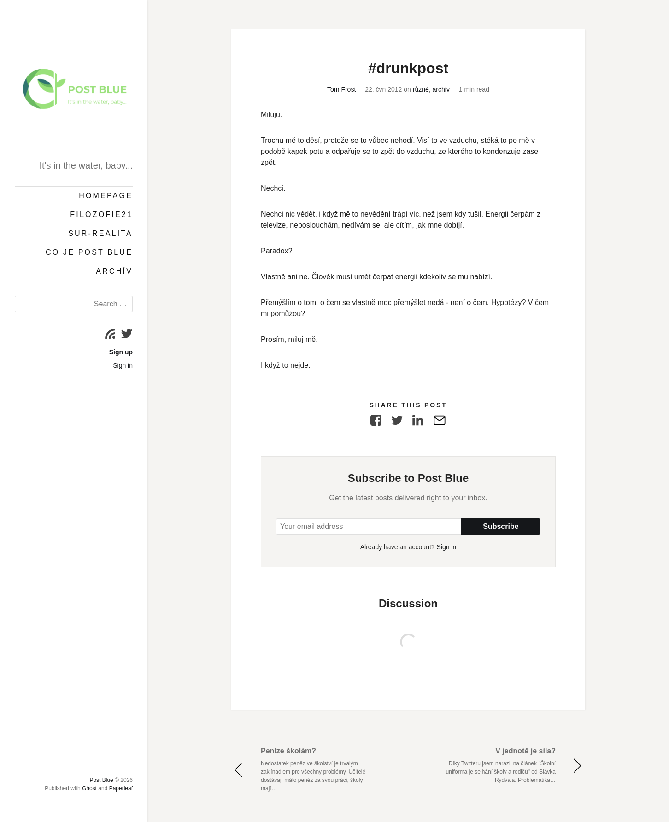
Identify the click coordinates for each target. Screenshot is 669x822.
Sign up (121, 352)
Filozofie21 (101, 214)
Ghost (89, 788)
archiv (441, 89)
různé (421, 89)
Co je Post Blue (89, 252)
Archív (114, 271)
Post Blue (101, 780)
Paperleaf (121, 788)
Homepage (106, 196)
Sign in (123, 365)
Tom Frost (341, 89)
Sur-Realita (100, 233)
